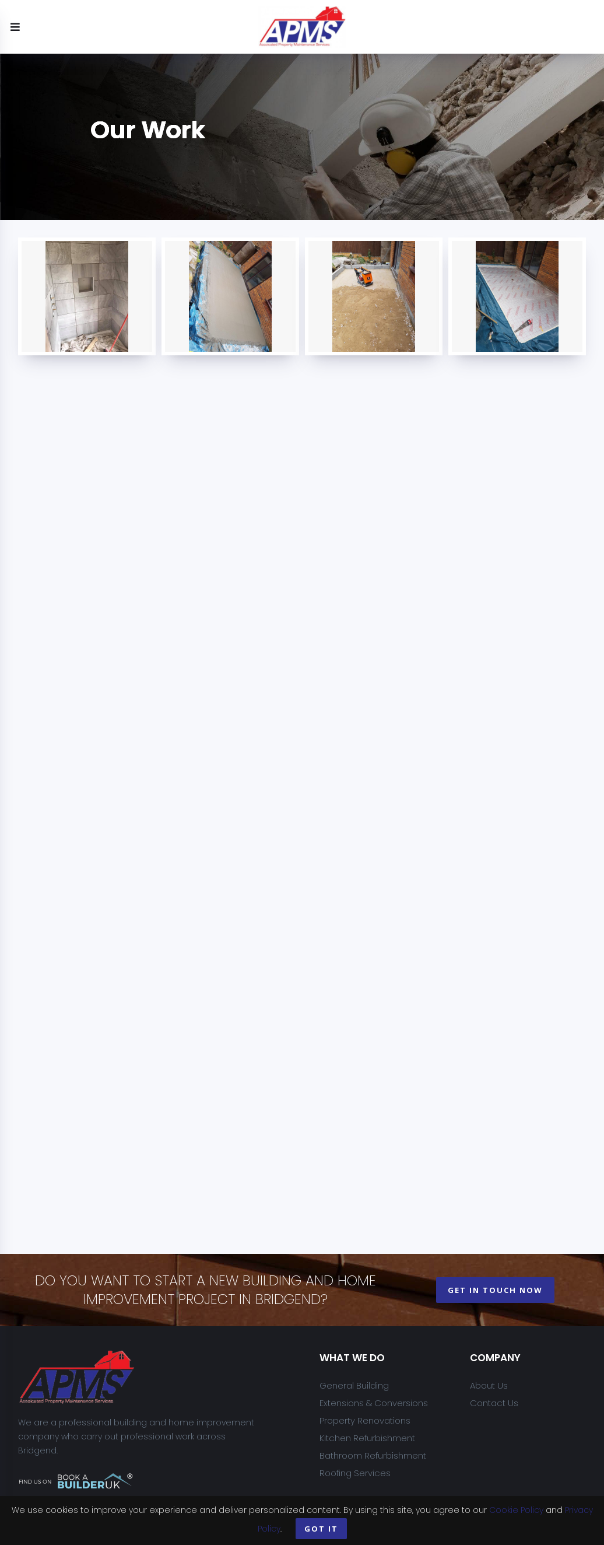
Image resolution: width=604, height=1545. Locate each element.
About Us (489, 1385)
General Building (354, 1385)
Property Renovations (364, 1420)
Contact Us (494, 1403)
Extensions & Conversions (373, 1403)
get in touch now (495, 1290)
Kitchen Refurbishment (367, 1438)
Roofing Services (355, 1473)
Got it (321, 1528)
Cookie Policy (516, 1510)
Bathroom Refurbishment (372, 1455)
